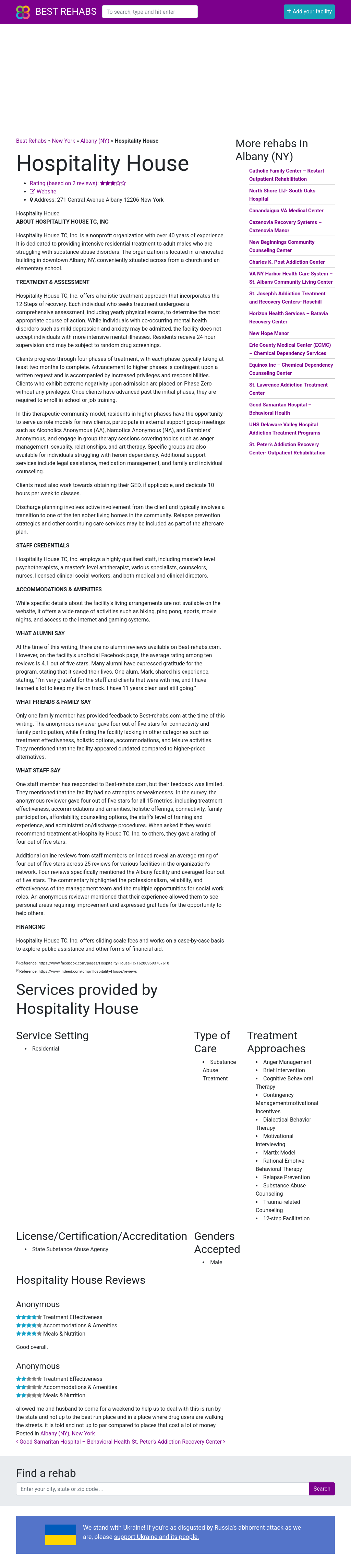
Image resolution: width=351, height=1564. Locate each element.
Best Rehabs (66, 11)
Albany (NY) (95, 141)
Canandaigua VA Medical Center (286, 211)
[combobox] (150, 11)
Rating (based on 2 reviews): (78, 183)
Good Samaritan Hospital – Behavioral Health (73, 1441)
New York (63, 141)
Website (43, 191)
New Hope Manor (269, 333)
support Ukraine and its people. (156, 1536)
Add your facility (309, 11)
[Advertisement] (175, 75)
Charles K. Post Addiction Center (287, 262)
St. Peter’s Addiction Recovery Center (178, 1441)
